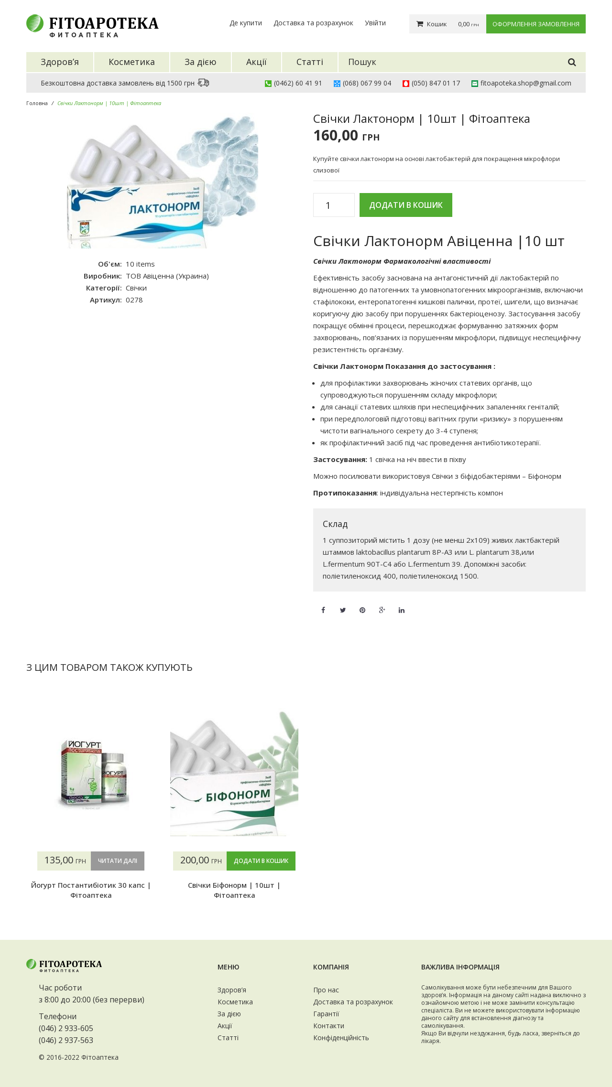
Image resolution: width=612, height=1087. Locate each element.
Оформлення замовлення (535, 24)
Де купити (246, 22)
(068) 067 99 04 (367, 82)
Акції (225, 1025)
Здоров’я (232, 989)
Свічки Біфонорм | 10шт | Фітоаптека (234, 889)
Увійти (375, 22)
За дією (229, 1013)
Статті (228, 1037)
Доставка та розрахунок (313, 22)
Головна (37, 103)
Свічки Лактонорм (347, 261)
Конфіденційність (341, 1037)
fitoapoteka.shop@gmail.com (526, 82)
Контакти (328, 1025)
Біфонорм (544, 476)
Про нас (326, 989)
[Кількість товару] (332, 205)
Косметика (235, 1001)
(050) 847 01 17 (436, 82)
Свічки (136, 287)
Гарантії (326, 1013)
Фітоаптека (100, 1057)
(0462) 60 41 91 (298, 82)
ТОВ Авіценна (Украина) (167, 275)
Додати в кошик (406, 205)
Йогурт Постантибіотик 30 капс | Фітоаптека (91, 889)
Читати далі (117, 861)
